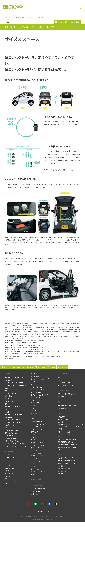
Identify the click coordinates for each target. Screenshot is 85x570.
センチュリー (35, 474)
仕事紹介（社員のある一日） (67, 463)
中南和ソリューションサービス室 (15, 446)
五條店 (6, 428)
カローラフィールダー (38, 390)
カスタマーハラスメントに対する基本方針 (68, 436)
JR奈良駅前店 (8, 380)
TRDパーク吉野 (9, 425)
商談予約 (75, 22)
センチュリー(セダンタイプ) (40, 379)
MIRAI (33, 384)
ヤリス (6, 460)
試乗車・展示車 (36, 479)
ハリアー (34, 406)
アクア (6, 455)
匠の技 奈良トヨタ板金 (65, 385)
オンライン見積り (62, 22)
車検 (59, 378)
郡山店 (6, 399)
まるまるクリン (36, 494)
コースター (34, 466)
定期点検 (61, 380)
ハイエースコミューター (39, 472)
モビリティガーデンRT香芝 (13, 407)
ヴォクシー (8, 471)
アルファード (8, 465)
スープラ (34, 440)
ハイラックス (35, 403)
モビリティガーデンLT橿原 (13, 415)
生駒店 (6, 391)
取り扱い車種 (8, 451)
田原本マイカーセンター (12, 433)
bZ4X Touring (35, 411)
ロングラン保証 (36, 491)
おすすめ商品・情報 (64, 383)
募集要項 (61, 474)
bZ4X (33, 408)
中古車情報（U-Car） (38, 485)
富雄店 (6, 388)
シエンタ (7, 476)
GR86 (33, 435)
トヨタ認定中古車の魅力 (39, 489)
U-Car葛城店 (8, 436)
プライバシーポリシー (65, 432)
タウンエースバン (36, 456)
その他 (60, 402)
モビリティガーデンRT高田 (13, 420)
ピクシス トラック (37, 461)
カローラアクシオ (36, 376)
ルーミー (7, 463)
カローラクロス (36, 392)
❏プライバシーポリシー (42, 511)
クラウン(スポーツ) (37, 398)
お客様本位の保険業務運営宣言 (68, 445)
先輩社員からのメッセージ (66, 461)
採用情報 (60, 454)
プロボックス (35, 458)
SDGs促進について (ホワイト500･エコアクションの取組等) (68, 427)
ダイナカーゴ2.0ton (37, 448)
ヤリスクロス (35, 413)
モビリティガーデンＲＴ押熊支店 (15, 385)
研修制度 (61, 466)
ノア (5, 479)
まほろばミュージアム (11, 441)
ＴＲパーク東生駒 (10, 393)
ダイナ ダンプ (35, 450)
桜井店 (6, 412)
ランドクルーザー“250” (38, 427)
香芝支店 (7, 409)
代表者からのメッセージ (66, 458)
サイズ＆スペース (27, 27)
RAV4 (33, 419)
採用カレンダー (63, 471)
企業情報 (60, 413)
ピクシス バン (35, 464)
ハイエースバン (36, 453)
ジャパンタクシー (36, 469)
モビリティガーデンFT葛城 (13, 422)
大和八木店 (8, 417)
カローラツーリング (37, 387)
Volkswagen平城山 (10, 438)
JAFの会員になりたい (64, 397)
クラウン (34, 374)
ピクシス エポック (37, 443)
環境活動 (60, 422)
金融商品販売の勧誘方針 (66, 442)
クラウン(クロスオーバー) (39, 395)
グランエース (8, 473)
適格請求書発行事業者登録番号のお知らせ (68, 448)
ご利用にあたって (63, 408)
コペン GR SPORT (37, 429)
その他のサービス (63, 390)
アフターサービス (63, 374)
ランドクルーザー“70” (38, 424)
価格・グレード (10, 27)
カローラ (7, 484)
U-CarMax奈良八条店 (11, 430)
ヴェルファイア (9, 468)
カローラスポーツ (10, 457)
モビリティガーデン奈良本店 (13, 378)
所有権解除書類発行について (67, 406)
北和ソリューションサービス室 (14, 444)
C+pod (6, 22)
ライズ (33, 416)
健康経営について (63, 420)
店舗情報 (7, 374)
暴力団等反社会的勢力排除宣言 (68, 439)
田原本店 (7, 404)
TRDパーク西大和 (10, 401)
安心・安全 (50, 27)
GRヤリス (34, 437)
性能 (39, 27)
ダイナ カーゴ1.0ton (38, 445)
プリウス (34, 382)
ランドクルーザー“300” (38, 421)
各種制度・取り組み (64, 469)
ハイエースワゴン (10, 481)
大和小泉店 (8, 396)
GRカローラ (35, 432)
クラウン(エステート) (38, 400)
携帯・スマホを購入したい (66, 394)
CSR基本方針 (62, 417)
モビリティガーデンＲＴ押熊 (14, 383)
